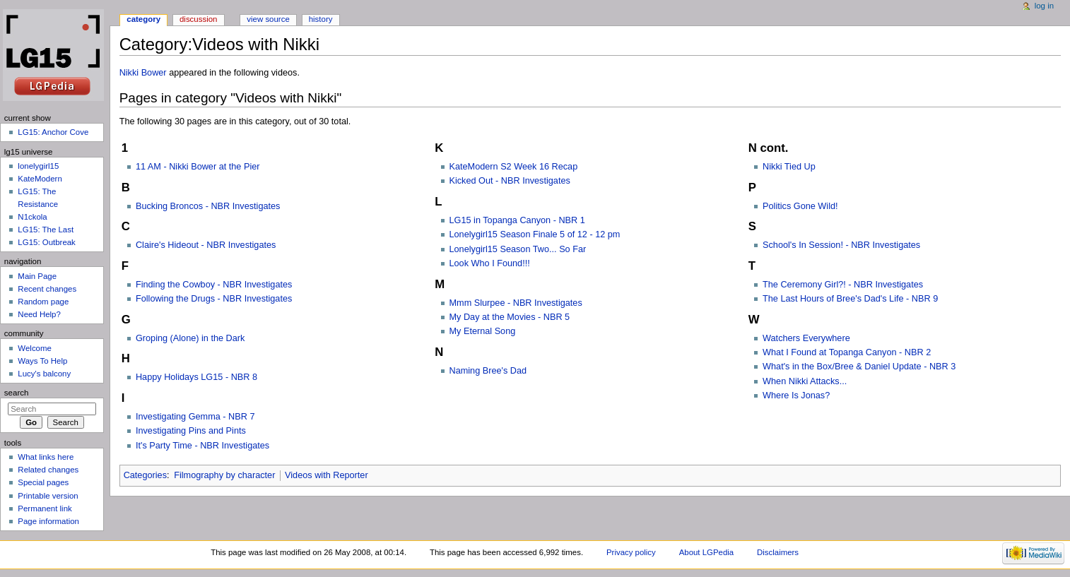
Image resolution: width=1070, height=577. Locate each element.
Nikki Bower (143, 73)
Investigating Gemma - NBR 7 (195, 417)
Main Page (37, 276)
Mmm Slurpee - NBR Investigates (515, 303)
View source (268, 19)
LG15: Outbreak (47, 242)
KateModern (39, 178)
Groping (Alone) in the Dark (190, 338)
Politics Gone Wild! (800, 206)
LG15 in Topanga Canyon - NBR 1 (517, 220)
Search (16, 392)
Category (143, 19)
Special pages (43, 482)
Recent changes (47, 289)
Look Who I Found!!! (489, 263)
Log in (1044, 5)
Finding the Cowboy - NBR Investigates (214, 285)
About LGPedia (706, 552)
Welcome (35, 348)
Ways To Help (42, 361)
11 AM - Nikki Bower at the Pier (198, 167)
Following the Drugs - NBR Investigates (214, 299)
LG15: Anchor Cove (53, 132)
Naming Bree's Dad (488, 371)
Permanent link (44, 508)
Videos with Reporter (326, 475)
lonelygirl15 (38, 166)
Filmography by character (224, 475)
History (321, 19)
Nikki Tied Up (789, 167)
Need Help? (39, 314)
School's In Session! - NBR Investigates (841, 245)
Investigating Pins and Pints (191, 431)
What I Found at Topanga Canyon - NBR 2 (847, 352)
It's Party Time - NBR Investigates (202, 446)
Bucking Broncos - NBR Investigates (208, 206)
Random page (43, 301)
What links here (46, 457)
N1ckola (32, 217)
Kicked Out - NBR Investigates (509, 181)
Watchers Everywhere (806, 338)
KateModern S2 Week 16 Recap (513, 167)
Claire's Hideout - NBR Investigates (206, 245)
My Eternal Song (482, 331)
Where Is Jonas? (796, 395)
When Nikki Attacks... (805, 381)
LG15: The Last (46, 229)
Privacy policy (631, 552)
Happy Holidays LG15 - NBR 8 (196, 377)
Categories (145, 475)
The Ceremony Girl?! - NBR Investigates (843, 285)
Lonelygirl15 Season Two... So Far (518, 249)
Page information (48, 521)
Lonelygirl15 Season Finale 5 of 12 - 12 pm (535, 234)
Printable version (48, 496)
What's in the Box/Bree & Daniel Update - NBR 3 (859, 366)
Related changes (48, 469)
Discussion (198, 19)
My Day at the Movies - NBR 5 (509, 317)
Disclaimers (778, 552)
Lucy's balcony (44, 373)
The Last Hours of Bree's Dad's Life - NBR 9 (850, 299)
